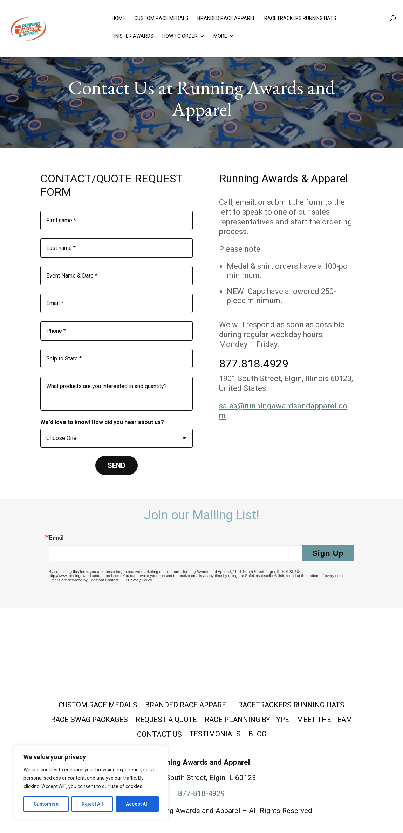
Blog (259, 736)
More (220, 38)
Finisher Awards (132, 38)
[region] (91, 782)
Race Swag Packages (85, 720)
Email (56, 538)
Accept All (137, 804)
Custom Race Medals (161, 20)
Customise (46, 804)
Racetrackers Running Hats (300, 20)
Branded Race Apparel (226, 20)
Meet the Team (329, 720)
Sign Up (328, 553)
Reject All (92, 804)
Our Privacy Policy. (137, 580)
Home (118, 20)
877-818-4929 (201, 795)
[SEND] (116, 465)
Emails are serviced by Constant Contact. (84, 580)
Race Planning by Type (248, 720)
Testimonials (215, 736)
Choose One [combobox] (61, 438)
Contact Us (158, 736)
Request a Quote (164, 720)
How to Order (180, 38)
